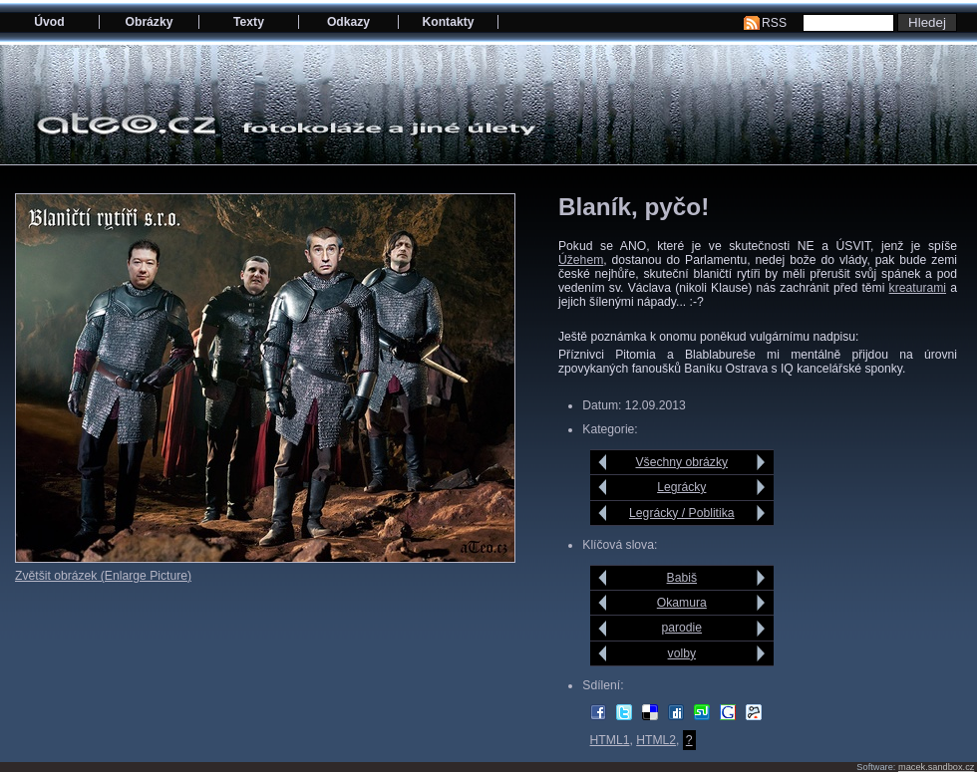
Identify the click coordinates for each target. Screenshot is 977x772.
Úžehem (580, 260)
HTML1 (610, 740)
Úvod (49, 22)
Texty (248, 22)
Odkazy (348, 22)
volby (682, 653)
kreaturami (917, 288)
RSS (774, 23)
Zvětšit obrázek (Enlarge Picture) (103, 576)
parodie (682, 628)
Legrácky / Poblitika (681, 513)
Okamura (682, 603)
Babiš (682, 578)
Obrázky (149, 22)
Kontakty (448, 22)
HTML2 (656, 740)
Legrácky (681, 487)
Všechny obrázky (682, 462)
